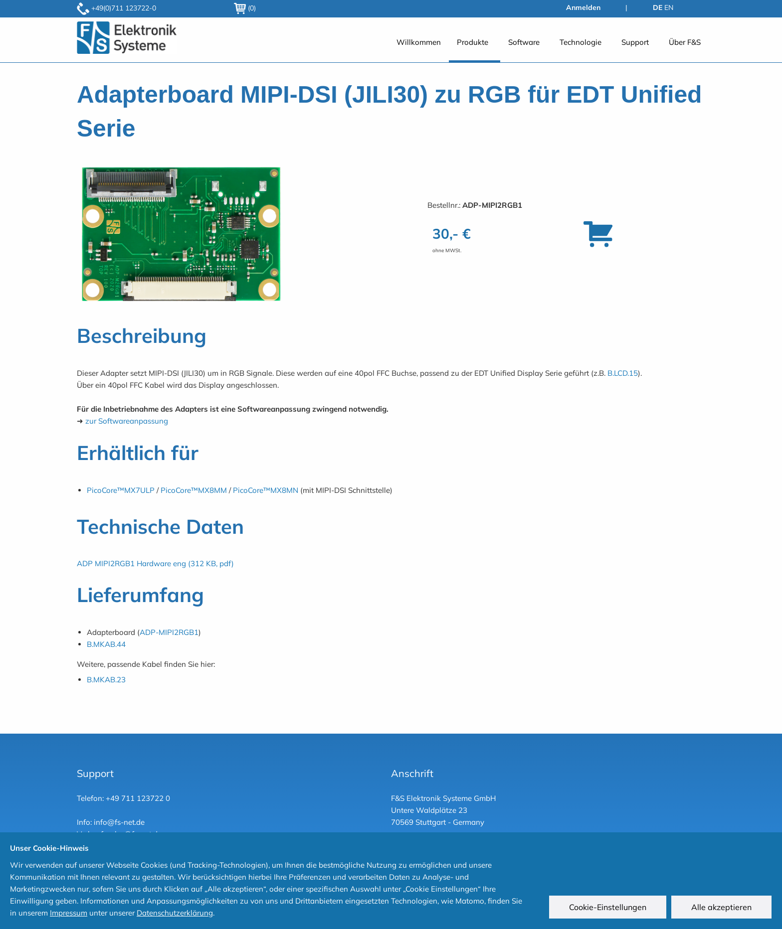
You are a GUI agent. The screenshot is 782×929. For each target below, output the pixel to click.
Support (635, 42)
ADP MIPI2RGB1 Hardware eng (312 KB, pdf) (155, 563)
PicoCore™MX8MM (194, 490)
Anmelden (583, 7)
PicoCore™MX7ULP (121, 490)
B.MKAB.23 (106, 679)
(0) (245, 7)
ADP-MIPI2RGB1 (169, 632)
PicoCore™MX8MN (265, 490)
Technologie (580, 42)
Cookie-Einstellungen (608, 908)
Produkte (472, 42)
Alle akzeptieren (722, 908)
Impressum (68, 913)
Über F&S (685, 42)
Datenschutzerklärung (175, 913)
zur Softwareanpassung (126, 421)
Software (524, 42)
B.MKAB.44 (106, 644)
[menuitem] (419, 47)
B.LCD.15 (622, 373)
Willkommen (418, 42)
